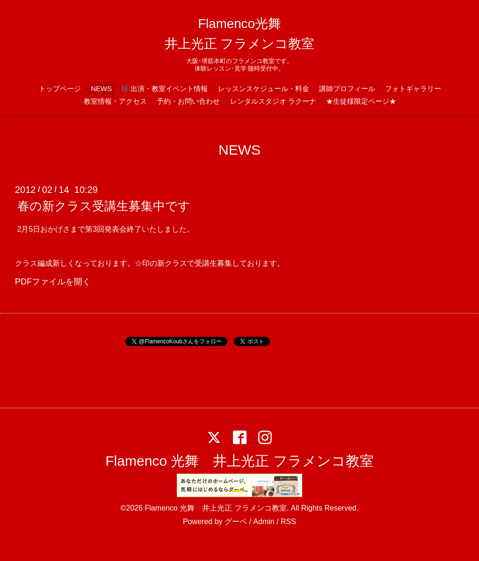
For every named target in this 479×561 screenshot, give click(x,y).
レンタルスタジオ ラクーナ (273, 101)
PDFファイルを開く (53, 281)
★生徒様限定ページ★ (361, 101)
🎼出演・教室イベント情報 (165, 88)
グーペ (236, 521)
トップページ (60, 88)
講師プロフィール (347, 88)
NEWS (101, 88)
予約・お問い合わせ (188, 101)
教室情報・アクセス (115, 101)
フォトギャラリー (413, 88)
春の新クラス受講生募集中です (103, 206)
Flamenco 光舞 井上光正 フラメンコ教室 (239, 461)
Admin (263, 521)
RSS (288, 521)
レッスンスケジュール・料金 (263, 88)
